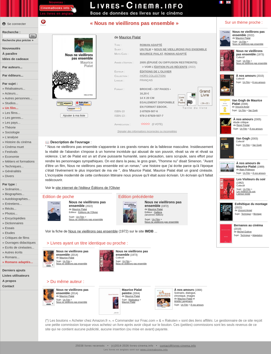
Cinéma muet (14, 147)
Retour (43, 22)
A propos (9, 281)
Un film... (11, 108)
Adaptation (257, 235)
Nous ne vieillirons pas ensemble (248, 44)
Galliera (158, 212)
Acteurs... (11, 93)
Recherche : (11, 32)
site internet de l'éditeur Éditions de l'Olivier (88, 188)
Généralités (13, 171)
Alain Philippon (247, 169)
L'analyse (11, 137)
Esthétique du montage (251, 204)
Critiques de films (17, 237)
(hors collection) (153, 75)
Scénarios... (13, 189)
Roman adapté (151, 44)
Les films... (12, 113)
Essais (9, 228)
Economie (12, 156)
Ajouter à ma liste (74, 115)
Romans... (12, 257)
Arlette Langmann (183, 301)
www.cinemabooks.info (154, 349)
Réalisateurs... (15, 88)
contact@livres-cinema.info (178, 345)
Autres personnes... (18, 98)
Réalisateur (134, 300)
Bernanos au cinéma (248, 225)
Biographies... (15, 194)
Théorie (10, 127)
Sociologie (12, 132)
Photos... (11, 213)
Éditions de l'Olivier (155, 71)
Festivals (11, 151)
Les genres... (14, 117)
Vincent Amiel (242, 106)
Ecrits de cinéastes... (19, 247)
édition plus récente (171, 66)
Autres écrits (13, 252)
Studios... (11, 103)
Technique (246, 214)
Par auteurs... (12, 67)
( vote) (151, 124)
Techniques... (14, 166)
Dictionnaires (14, 223)
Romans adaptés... (19, 262)
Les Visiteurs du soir (251, 179)
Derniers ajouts (13, 270)
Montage (257, 214)
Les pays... (13, 122)
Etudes (10, 233)
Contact (8, 286)
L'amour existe (243, 194)
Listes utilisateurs (15, 275)
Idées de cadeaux (15, 59)
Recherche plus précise (16, 40)
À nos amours (246, 75)
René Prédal (243, 125)
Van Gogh (253, 110)
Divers (9, 176)
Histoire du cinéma (18, 142)
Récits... (10, 208)
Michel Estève (244, 231)
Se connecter (14, 24)
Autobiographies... (17, 199)
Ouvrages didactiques (20, 242)
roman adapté (175, 53)
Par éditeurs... (12, 75)
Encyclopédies (15, 218)
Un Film (242, 42)
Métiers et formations (20, 161)
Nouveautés (11, 48)
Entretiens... (13, 203)
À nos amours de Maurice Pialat (248, 164)
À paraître (9, 53)
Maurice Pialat (243, 38)
